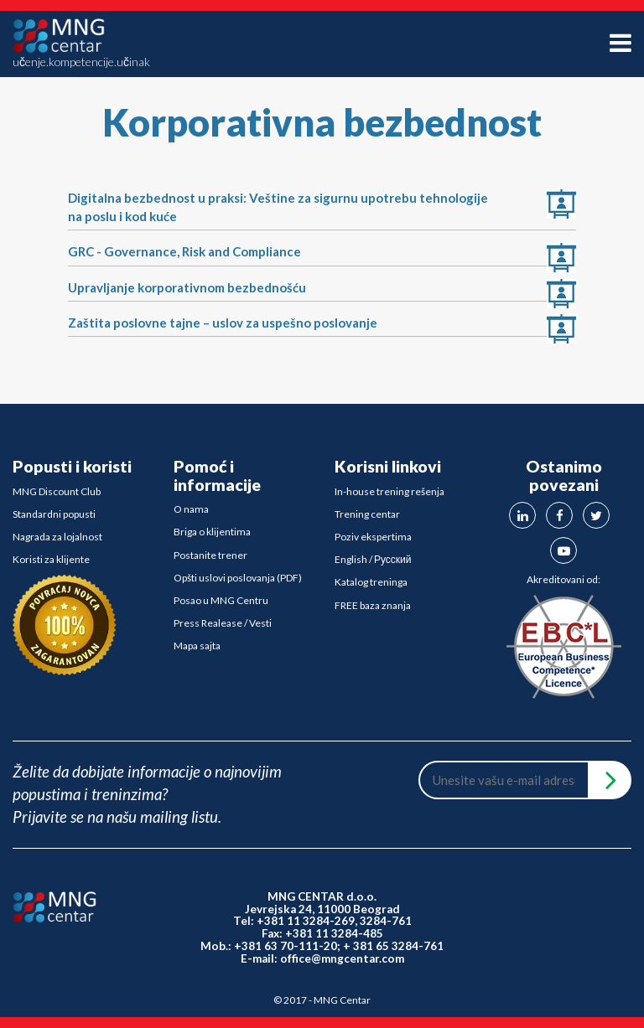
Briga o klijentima (212, 531)
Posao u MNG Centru (221, 600)
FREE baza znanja (373, 605)
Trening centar (367, 514)
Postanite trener (210, 555)
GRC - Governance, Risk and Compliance (184, 251)
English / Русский (373, 559)
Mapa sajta (197, 645)
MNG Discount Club (57, 491)
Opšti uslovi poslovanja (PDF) (238, 577)
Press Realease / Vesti (223, 623)
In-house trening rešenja (389, 491)
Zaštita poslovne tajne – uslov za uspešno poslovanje (222, 322)
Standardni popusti (54, 514)
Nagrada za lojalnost (57, 536)
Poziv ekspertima (373, 536)
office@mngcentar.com (342, 958)
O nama (191, 509)
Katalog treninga (371, 582)
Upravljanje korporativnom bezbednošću (187, 287)
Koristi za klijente (51, 559)
